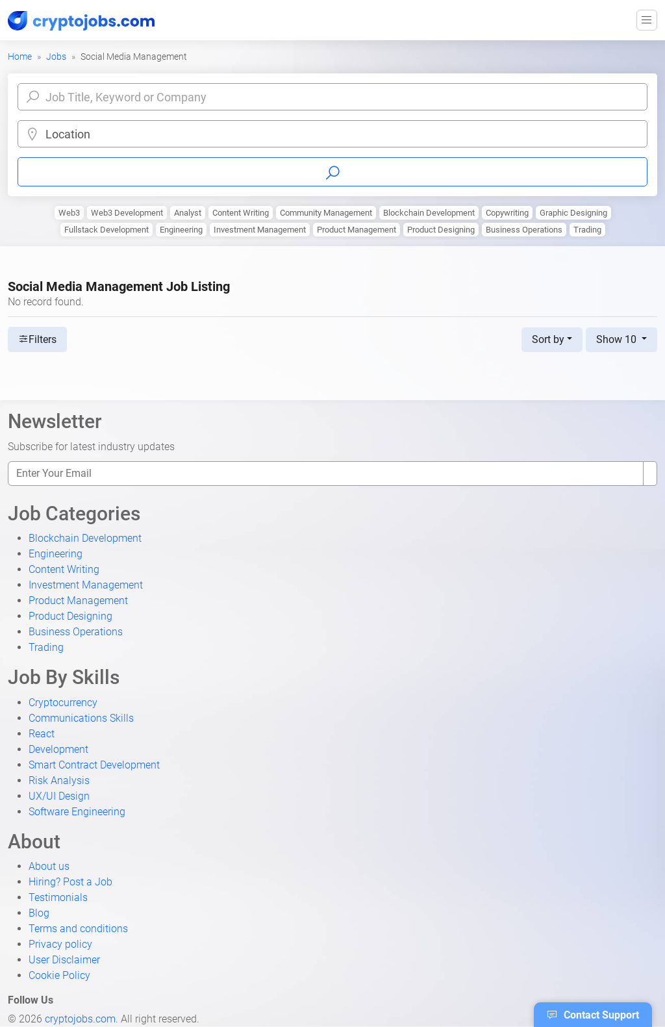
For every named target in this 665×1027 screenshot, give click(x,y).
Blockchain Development (429, 213)
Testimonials (58, 897)
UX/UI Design (59, 796)
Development (58, 749)
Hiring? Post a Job (70, 882)
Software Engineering (77, 811)
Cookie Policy (59, 975)
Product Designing (441, 230)
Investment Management (260, 230)
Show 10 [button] (617, 339)
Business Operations (524, 230)
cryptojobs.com (80, 1019)
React (42, 734)
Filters (37, 339)
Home (20, 56)
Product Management (356, 230)
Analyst (187, 213)
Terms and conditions (78, 928)
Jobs (56, 56)
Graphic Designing (573, 213)
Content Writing (240, 213)
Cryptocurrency (63, 702)
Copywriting (507, 213)
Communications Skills (81, 718)
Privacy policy (60, 944)
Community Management (326, 213)
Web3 (69, 213)
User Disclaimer (64, 960)
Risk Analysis (59, 780)
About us (49, 866)
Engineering (181, 230)
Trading (587, 230)
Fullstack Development (106, 230)
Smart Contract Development (94, 765)
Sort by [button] (548, 339)
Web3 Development (127, 213)
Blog (39, 913)
